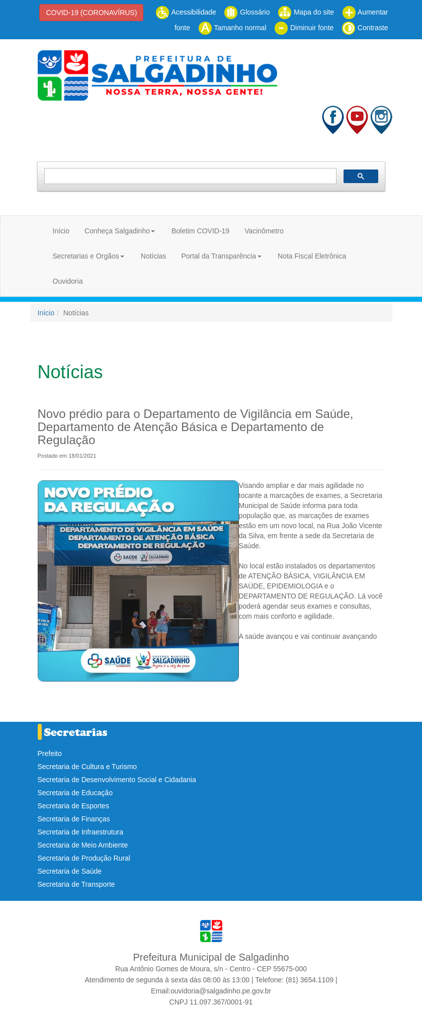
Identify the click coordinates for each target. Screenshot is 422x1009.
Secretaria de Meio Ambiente (83, 845)
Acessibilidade (185, 12)
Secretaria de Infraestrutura (80, 832)
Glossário (247, 12)
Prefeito (50, 753)
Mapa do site (306, 12)
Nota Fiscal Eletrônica (312, 256)
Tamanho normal (232, 28)
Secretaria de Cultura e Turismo (87, 767)
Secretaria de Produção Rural (84, 858)
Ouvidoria (68, 281)
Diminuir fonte (303, 28)
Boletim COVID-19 (200, 231)
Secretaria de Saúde (70, 871)
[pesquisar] (189, 176)
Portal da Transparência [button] (218, 256)
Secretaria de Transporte (76, 884)
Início (61, 231)
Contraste (365, 28)
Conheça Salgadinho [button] (117, 231)
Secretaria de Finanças (74, 819)
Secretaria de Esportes (73, 806)
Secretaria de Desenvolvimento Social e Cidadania (117, 780)
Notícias (153, 256)
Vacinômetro (264, 231)
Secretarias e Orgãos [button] (86, 256)
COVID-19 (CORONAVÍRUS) (91, 13)
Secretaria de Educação (75, 793)
